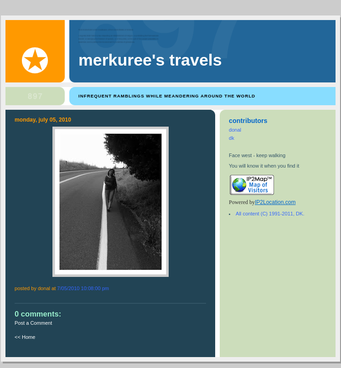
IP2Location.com (275, 202)
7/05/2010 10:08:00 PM (83, 288)
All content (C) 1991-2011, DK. (270, 213)
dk (231, 138)
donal (235, 130)
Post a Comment (33, 323)
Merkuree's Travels (150, 60)
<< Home (25, 337)
